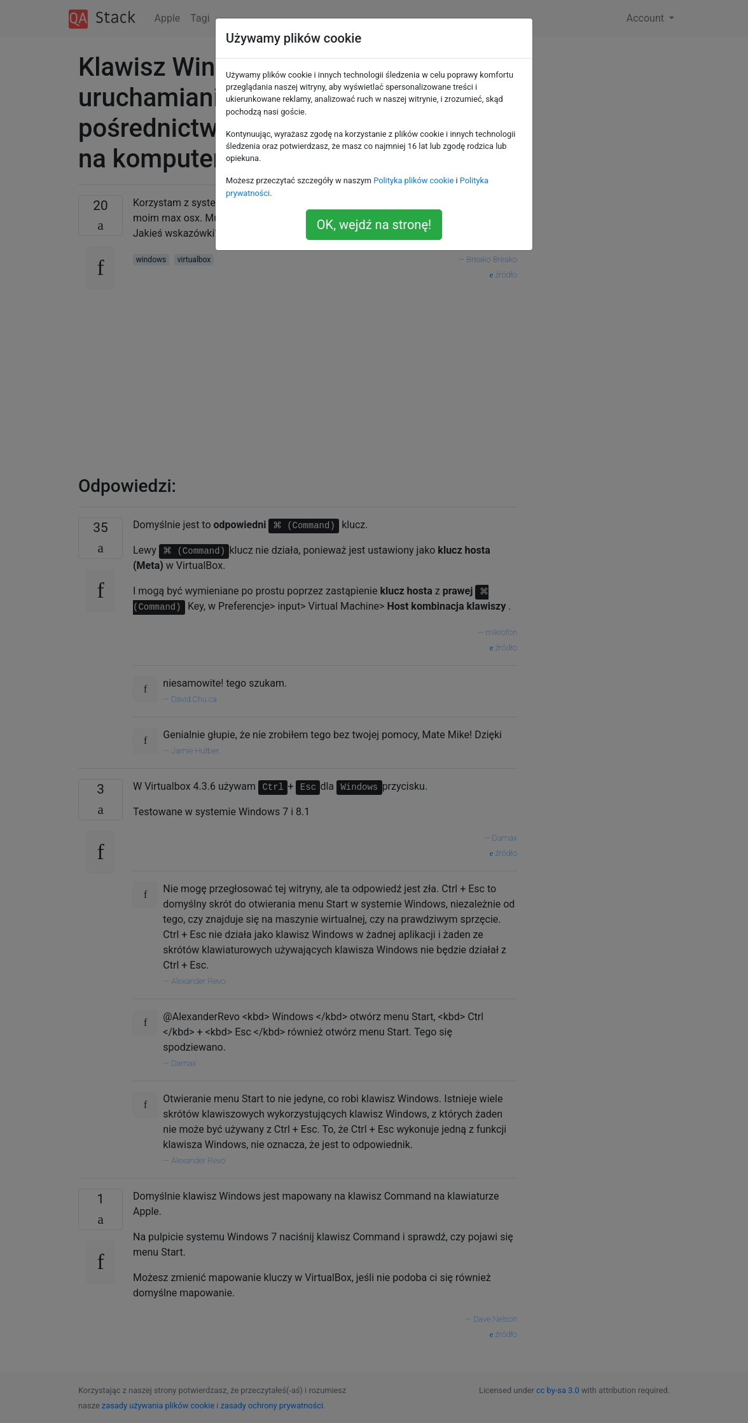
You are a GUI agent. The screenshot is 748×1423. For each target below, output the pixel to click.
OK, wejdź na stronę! (374, 224)
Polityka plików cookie (413, 180)
